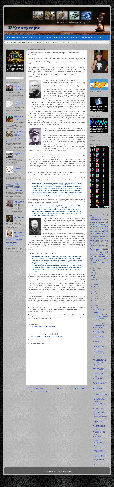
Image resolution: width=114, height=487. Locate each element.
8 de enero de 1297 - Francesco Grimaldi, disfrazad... (99, 421)
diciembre (95, 282)
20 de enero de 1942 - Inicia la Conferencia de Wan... (100, 359)
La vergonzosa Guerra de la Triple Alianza (19, 217)
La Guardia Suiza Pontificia (100, 356)
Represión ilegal (103, 254)
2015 (92, 280)
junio (94, 296)
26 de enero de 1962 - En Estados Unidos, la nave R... (100, 338)
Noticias (39, 42)
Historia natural (94, 240)
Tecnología (93, 262)
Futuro (94, 236)
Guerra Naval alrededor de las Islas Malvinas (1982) (18, 154)
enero (94, 307)
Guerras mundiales (47, 336)
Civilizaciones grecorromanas (97, 224)
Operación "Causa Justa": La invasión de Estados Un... (99, 444)
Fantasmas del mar (98, 408)
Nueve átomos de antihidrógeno (97, 439)
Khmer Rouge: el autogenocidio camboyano (18, 118)
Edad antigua (93, 231)
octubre (95, 286)
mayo (94, 298)
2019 (92, 270)
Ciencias (92, 221)
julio (94, 293)
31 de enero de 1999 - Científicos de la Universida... (98, 311)
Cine (102, 221)
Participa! (74, 42)
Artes (91, 215)
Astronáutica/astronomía (96, 217)
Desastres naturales (94, 230)
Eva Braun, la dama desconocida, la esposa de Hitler (99, 451)
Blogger (69, 471)
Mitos (102, 243)
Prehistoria (102, 251)
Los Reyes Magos (97, 429)
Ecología (104, 230)
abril (94, 300)
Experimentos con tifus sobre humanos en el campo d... (99, 433)
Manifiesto (66, 42)
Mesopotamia (93, 243)
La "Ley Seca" (96, 386)
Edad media (104, 231)
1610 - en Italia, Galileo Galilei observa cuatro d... (100, 425)
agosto (95, 291)
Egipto (104, 233)
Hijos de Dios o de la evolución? (98, 379)
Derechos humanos (98, 228)
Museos (92, 245)
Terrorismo (105, 262)
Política (92, 251)
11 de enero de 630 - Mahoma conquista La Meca (99, 405)
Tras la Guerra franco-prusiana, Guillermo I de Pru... (100, 375)
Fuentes (47, 42)
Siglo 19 (102, 256)
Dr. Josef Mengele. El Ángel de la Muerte (43, 326)
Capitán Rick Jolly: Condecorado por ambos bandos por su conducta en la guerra (19, 88)
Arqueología (102, 214)
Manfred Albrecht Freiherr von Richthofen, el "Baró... (99, 364)
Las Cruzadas (102, 241)
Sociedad (98, 260)
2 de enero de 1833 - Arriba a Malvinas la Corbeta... (100, 456)
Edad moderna (96, 233)
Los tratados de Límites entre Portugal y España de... (100, 394)
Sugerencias (56, 42)
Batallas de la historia (97, 219)
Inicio (59, 388)
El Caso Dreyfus (97, 436)
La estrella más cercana (99, 447)
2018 (92, 273)
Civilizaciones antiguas (97, 222)
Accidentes (92, 214)
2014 (92, 464)
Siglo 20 (61, 336)
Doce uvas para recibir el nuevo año (99, 459)
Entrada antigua (80, 388)
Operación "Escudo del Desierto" (19, 201)
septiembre (96, 289)
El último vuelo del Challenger (97, 328)
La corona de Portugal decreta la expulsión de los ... (99, 369)
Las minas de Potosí (98, 341)
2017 (92, 275)
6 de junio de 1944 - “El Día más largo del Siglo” (19, 103)
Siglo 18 (94, 256)
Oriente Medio (95, 247)
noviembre (96, 284)
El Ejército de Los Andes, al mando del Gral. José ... (100, 383)
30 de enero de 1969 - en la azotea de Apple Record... (100, 315)
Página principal (11, 42)
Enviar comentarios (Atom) (43, 391)
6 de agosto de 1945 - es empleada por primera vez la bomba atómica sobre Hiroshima (18, 187)
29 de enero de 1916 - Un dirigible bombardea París (100, 324)
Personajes (21, 42)
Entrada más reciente (36, 388)
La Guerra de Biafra (98, 388)
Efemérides (31, 42)
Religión (101, 252)
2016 (92, 277)
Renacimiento (92, 254)
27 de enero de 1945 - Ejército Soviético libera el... (99, 333)
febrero (95, 305)
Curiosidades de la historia (99, 226)
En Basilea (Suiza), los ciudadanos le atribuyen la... (100, 416)
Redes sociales (93, 252)
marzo (94, 303)
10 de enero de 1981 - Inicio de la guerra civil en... (100, 411)
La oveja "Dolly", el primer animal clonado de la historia (19, 169)
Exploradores (104, 235)
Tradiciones (95, 264)
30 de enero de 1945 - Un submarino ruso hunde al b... (100, 320)
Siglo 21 (105, 258)
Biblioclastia (96, 390)
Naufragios (101, 245)
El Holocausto (37, 336)
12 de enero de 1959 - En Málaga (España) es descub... (99, 400)
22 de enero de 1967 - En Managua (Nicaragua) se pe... (100, 353)
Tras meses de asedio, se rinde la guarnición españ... (99, 348)
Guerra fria (102, 236)
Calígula (95, 344)
